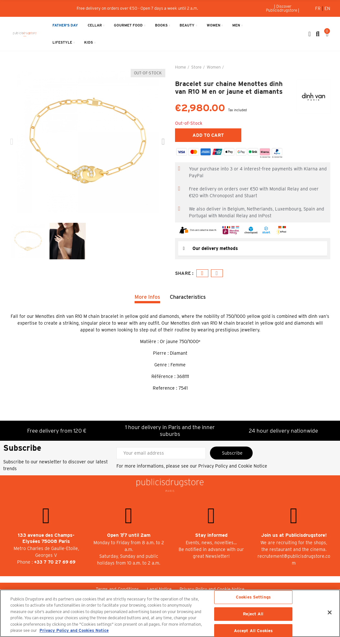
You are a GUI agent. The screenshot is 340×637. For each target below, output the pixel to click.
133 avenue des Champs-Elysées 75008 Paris (46, 538)
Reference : (165, 387)
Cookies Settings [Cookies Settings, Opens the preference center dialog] (253, 597)
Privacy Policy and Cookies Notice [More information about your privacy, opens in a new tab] (74, 630)
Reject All (253, 613)
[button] (282, 8)
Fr (318, 8)
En (327, 8)
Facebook (202, 273)
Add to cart (208, 135)
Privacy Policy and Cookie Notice (232, 466)
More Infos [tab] (147, 297)
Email (217, 273)
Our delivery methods (215, 248)
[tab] (252, 248)
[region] (170, 613)
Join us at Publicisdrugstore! (294, 535)
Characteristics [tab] (188, 297)
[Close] (330, 612)
